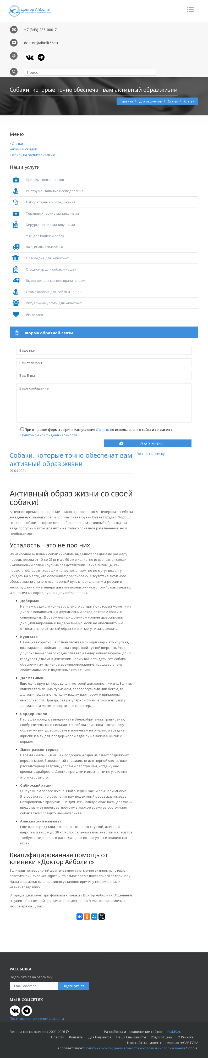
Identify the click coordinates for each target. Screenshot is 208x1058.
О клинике (185, 1037)
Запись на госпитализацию (32, 154)
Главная (127, 101)
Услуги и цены (162, 1037)
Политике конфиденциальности (111, 1048)
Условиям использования (164, 1048)
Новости (57, 1037)
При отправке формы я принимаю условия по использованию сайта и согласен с (96, 432)
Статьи (173, 101)
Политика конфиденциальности (37, 1018)
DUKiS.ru (174, 1031)
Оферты (103, 429)
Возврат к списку (151, 453)
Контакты (76, 1037)
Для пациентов (151, 101)
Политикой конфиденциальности (48, 435)
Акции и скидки (23, 149)
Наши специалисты (131, 1037)
